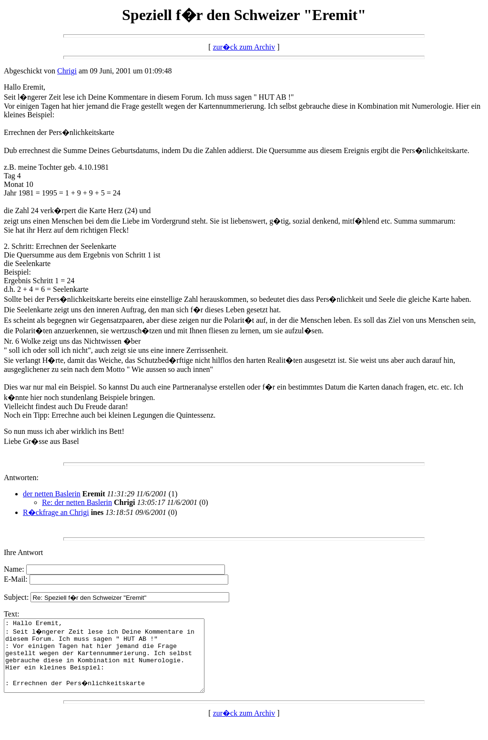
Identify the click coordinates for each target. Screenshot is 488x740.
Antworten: (21, 477)
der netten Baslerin (52, 494)
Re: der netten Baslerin (77, 502)
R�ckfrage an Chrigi (56, 512)
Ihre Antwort (23, 552)
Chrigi (67, 71)
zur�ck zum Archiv (244, 47)
